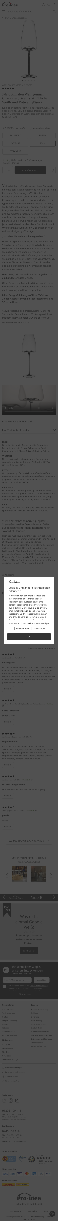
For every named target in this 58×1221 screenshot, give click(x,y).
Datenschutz (39, 628)
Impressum (14, 623)
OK (29, 636)
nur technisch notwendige (36, 623)
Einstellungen (23, 628)
